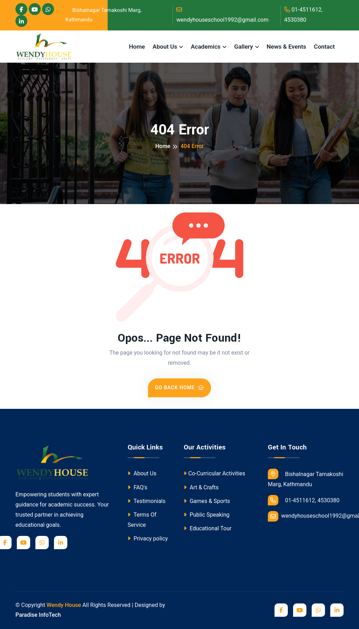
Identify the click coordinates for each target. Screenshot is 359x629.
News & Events (286, 46)
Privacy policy (148, 538)
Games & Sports (207, 501)
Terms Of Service (142, 519)
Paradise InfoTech (38, 614)
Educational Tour (207, 528)
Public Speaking (206, 514)
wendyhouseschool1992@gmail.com (222, 15)
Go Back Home (179, 387)
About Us (165, 46)
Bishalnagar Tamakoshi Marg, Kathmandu (104, 15)
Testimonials (146, 501)
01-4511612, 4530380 (303, 14)
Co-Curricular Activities (214, 473)
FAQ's (137, 487)
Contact (324, 46)
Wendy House (64, 605)
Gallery (243, 46)
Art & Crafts (201, 487)
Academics (206, 46)
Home (137, 46)
